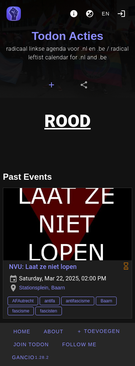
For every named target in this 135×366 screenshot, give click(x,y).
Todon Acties (67, 35)
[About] (74, 14)
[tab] (51, 85)
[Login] (121, 14)
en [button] (106, 14)
